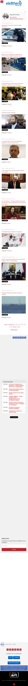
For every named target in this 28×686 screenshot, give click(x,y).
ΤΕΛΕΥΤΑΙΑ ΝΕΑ (8, 382)
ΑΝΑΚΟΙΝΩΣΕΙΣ (13, 669)
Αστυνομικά (9, 45)
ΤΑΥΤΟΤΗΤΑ (6, 669)
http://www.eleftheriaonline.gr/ (16, 18)
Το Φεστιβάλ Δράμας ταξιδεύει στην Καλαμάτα (12, 231)
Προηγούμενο (11, 324)
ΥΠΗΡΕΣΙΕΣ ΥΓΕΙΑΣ (13, 666)
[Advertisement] (14, 456)
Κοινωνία (9, 192)
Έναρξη (5, 324)
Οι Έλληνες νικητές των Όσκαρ (8, 112)
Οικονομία (9, 74)
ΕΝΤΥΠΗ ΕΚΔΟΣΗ (14, 663)
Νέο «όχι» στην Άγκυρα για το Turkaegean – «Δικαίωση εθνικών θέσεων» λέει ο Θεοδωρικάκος (16, 385)
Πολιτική (8, 162)
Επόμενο (15, 326)
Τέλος (19, 326)
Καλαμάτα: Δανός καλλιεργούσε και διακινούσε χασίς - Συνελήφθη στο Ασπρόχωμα (16, 403)
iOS (10, 657)
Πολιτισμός (9, 132)
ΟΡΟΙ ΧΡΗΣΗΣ (22, 666)
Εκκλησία (9, 284)
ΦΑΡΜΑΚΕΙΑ (5, 666)
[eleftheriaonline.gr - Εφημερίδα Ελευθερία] (14, 3)
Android (16, 657)
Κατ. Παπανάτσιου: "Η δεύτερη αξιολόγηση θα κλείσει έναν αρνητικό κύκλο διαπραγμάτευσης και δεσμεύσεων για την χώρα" (14, 203)
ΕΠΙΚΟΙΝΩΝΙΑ (21, 669)
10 (11, 326)
